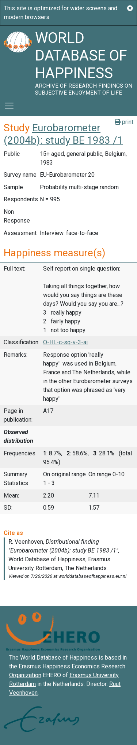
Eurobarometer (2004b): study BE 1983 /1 (63, 134)
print (124, 121)
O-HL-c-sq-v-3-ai (65, 342)
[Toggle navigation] (9, 106)
